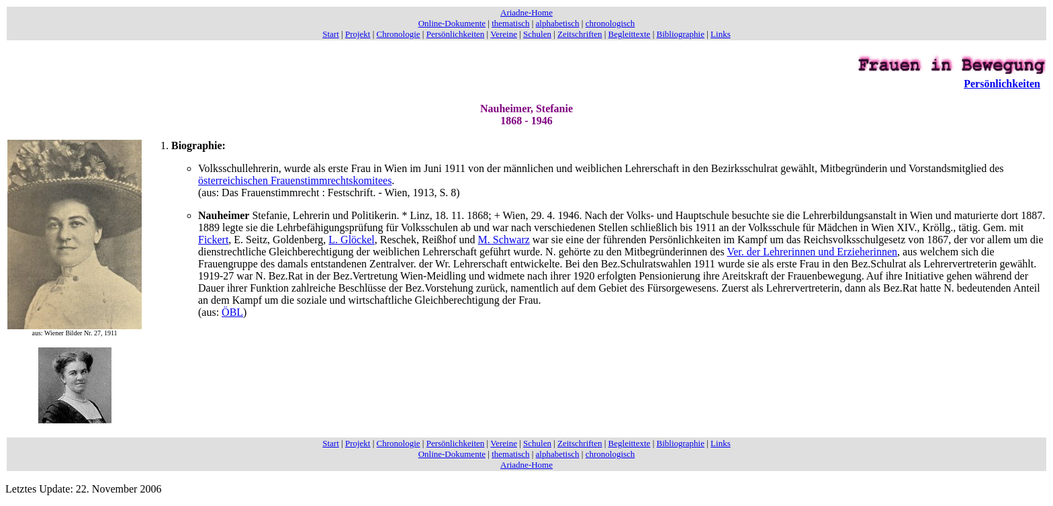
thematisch (510, 23)
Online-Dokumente (452, 23)
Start (330, 34)
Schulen (537, 34)
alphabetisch (558, 23)
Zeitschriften (579, 34)
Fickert (213, 239)
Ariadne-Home (526, 12)
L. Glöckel (351, 239)
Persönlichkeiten (455, 34)
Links (721, 34)
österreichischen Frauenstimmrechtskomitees (295, 180)
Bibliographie (681, 34)
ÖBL (232, 312)
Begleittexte (629, 34)
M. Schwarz (504, 239)
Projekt (358, 34)
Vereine (503, 34)
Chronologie (398, 34)
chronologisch (610, 23)
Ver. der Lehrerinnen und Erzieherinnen (812, 251)
